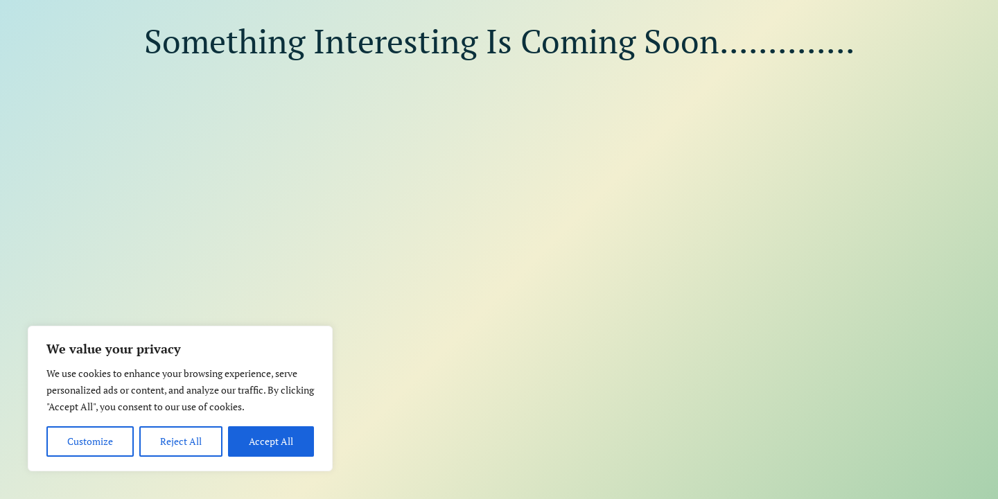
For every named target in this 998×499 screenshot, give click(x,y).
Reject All (181, 441)
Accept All (271, 441)
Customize (90, 441)
